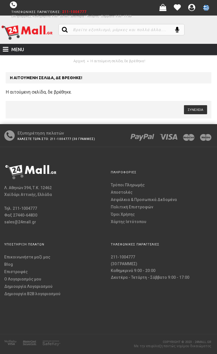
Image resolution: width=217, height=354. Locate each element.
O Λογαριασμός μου (22, 279)
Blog (8, 264)
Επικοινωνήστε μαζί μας (27, 257)
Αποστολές (122, 192)
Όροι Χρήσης (123, 214)
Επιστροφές (16, 271)
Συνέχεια (195, 109)
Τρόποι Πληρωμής (128, 185)
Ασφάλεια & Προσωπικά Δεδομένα (144, 199)
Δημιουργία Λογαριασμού (28, 286)
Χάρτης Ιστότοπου (128, 221)
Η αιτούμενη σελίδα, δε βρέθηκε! (117, 61)
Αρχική (79, 61)
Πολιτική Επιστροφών (132, 207)
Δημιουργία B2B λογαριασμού (32, 294)
